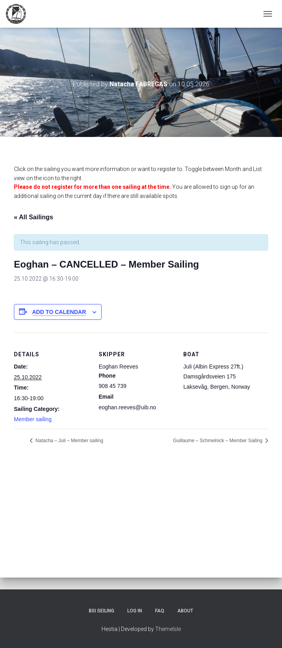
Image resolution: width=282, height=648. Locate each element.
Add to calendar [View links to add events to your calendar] (59, 312)
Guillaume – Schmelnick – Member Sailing (218, 440)
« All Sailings (33, 217)
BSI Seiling (101, 611)
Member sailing (33, 419)
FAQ (159, 611)
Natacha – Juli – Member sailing (68, 440)
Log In (134, 611)
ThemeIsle (168, 629)
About (185, 611)
